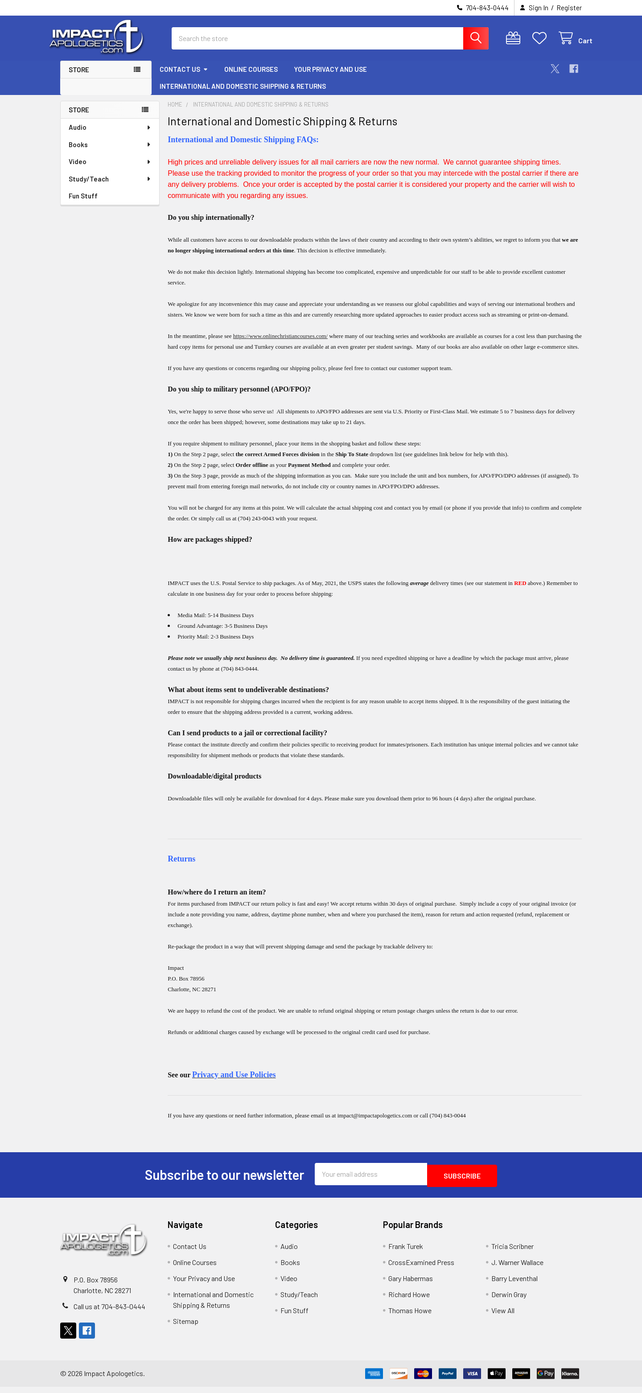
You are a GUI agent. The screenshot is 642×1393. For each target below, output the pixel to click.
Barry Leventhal (514, 1284)
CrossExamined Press (421, 1268)
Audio (110, 135)
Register (569, 8)
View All (502, 1316)
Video (110, 169)
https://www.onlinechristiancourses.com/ (280, 344)
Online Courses (251, 77)
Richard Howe (409, 1300)
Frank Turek (405, 1252)
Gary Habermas (410, 1284)
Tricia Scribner (512, 1252)
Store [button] (79, 78)
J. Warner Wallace (517, 1268)
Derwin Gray (509, 1300)
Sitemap (185, 1327)
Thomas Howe (410, 1316)
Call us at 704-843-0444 (109, 1312)
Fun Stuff (83, 204)
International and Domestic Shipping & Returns (243, 94)
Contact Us (184, 77)
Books (110, 152)
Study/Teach (110, 187)
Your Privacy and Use (330, 77)
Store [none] (79, 118)
